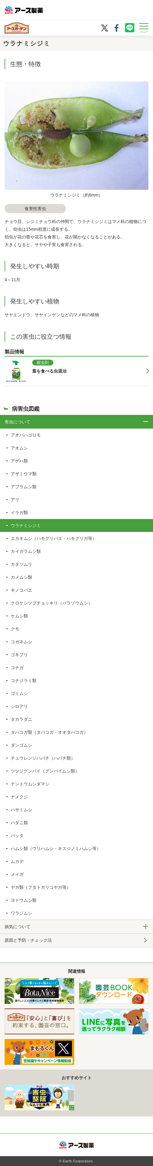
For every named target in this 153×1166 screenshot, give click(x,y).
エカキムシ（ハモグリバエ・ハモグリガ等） (54, 538)
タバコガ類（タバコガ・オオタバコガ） (49, 732)
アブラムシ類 (23, 486)
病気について (17, 926)
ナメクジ (19, 796)
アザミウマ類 (23, 473)
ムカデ (17, 861)
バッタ (17, 835)
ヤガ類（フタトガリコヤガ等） (41, 887)
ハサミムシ (21, 809)
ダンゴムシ (21, 745)
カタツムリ (21, 564)
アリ (15, 499)
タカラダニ (21, 719)
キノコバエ (21, 590)
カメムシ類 (21, 577)
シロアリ (19, 706)
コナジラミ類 (23, 680)
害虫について (17, 421)
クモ (15, 628)
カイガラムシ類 (26, 551)
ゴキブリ (19, 654)
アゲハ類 (19, 460)
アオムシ (19, 447)
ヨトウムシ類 (23, 900)
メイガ (17, 874)
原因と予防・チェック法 (28, 940)
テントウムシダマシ (30, 783)
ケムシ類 (19, 615)
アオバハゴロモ (26, 435)
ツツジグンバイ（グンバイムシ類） (45, 771)
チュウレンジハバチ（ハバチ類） (43, 758)
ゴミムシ (19, 693)
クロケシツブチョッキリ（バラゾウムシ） (51, 603)
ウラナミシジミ (26, 525)
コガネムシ (21, 641)
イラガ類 (19, 512)
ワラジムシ (21, 913)
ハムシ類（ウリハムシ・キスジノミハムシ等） (56, 848)
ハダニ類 (19, 822)
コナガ (17, 667)
